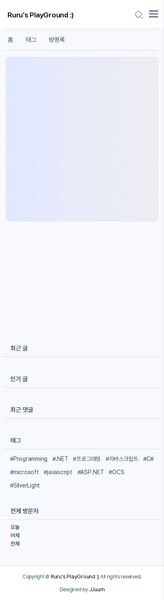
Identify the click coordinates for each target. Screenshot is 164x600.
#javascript (58, 472)
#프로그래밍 (87, 459)
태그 (31, 40)
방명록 (57, 40)
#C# (148, 459)
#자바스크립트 (122, 459)
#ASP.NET (90, 472)
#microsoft (24, 472)
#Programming (28, 459)
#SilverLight (25, 485)
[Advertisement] (82, 139)
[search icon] (138, 15)
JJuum (97, 589)
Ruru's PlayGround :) (40, 15)
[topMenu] (153, 13)
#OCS (116, 472)
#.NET (60, 459)
